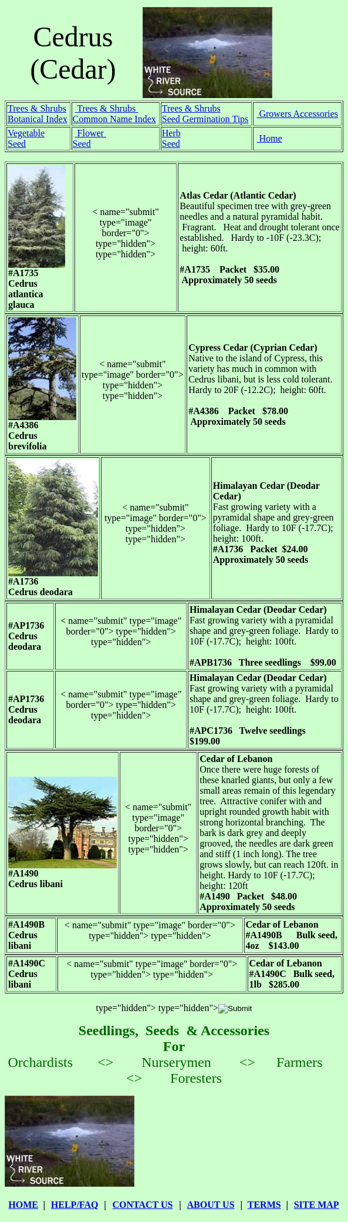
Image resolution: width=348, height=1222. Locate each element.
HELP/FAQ (75, 1205)
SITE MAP (316, 1205)
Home (269, 138)
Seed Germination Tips (205, 119)
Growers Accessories (297, 114)
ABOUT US (211, 1205)
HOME (23, 1205)
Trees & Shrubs (37, 108)
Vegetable (26, 133)
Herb (171, 133)
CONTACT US (142, 1205)
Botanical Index (37, 119)
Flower (90, 133)
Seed (17, 144)
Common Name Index (114, 119)
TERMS (264, 1205)
